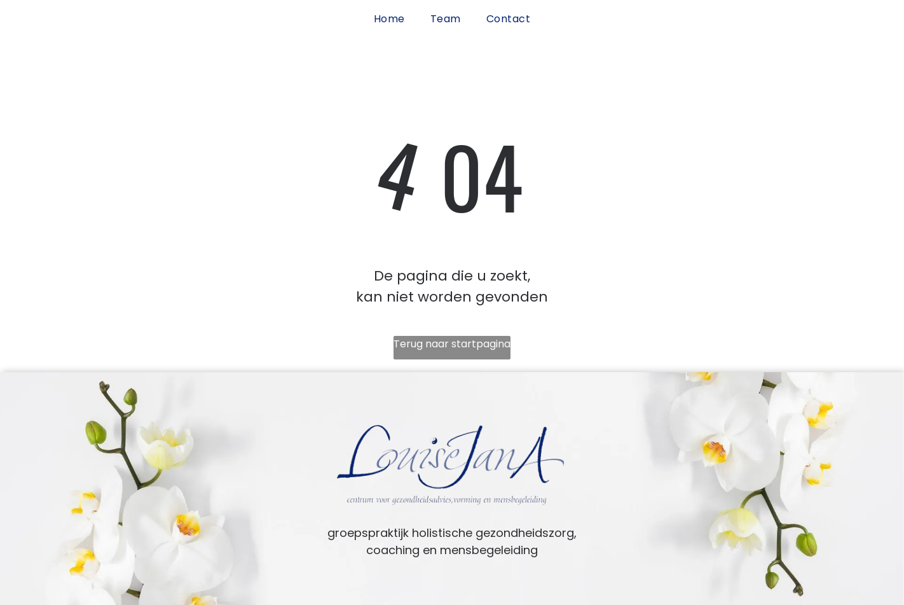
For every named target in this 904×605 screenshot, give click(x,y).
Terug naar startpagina (452, 344)
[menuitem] (389, 19)
